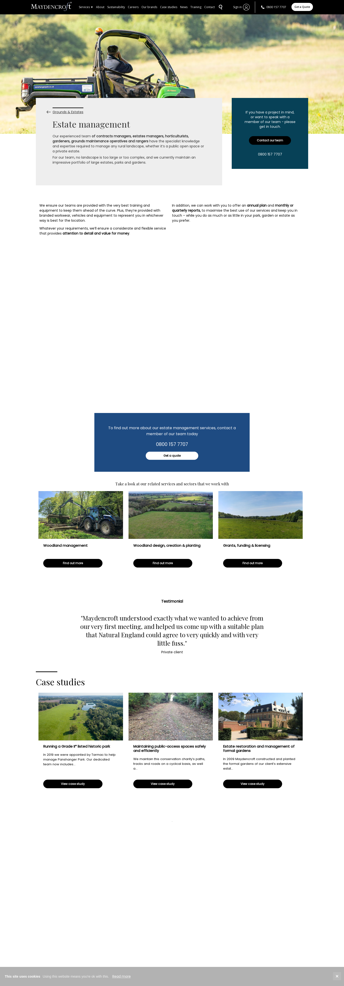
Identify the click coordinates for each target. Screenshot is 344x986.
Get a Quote (302, 7)
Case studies (168, 7)
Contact (209, 7)
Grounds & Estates (68, 110)
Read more (121, 976)
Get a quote (172, 456)
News (184, 7)
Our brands (149, 7)
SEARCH (220, 7)
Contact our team (270, 140)
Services (86, 7)
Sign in (237, 7)
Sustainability (116, 7)
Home (55, 7)
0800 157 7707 (276, 7)
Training (195, 7)
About (100, 7)
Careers (133, 7)
